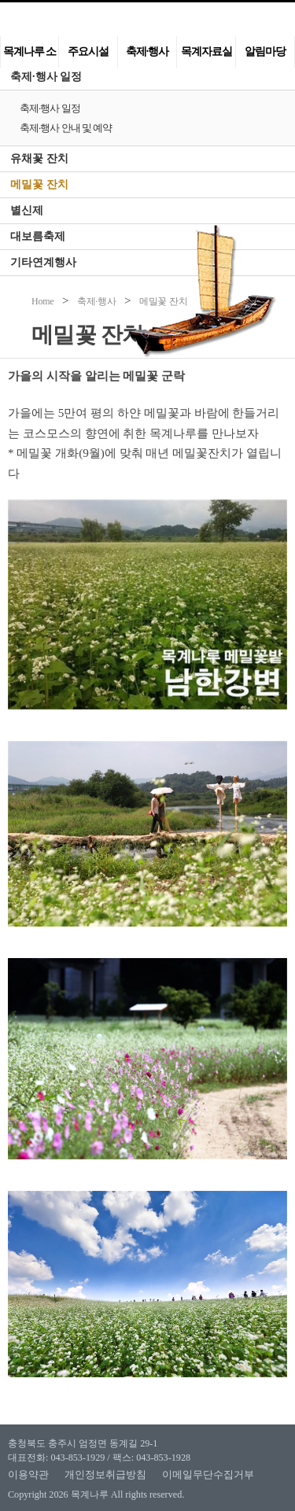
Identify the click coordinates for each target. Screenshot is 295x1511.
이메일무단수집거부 (208, 1474)
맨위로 (261, 1471)
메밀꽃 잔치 (39, 184)
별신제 (26, 210)
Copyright (27, 1494)
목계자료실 (206, 51)
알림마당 (265, 51)
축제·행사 (147, 51)
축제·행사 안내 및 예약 (66, 128)
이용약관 (28, 1474)
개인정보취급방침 (105, 1474)
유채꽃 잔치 (39, 158)
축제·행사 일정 (46, 77)
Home (42, 301)
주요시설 (88, 51)
